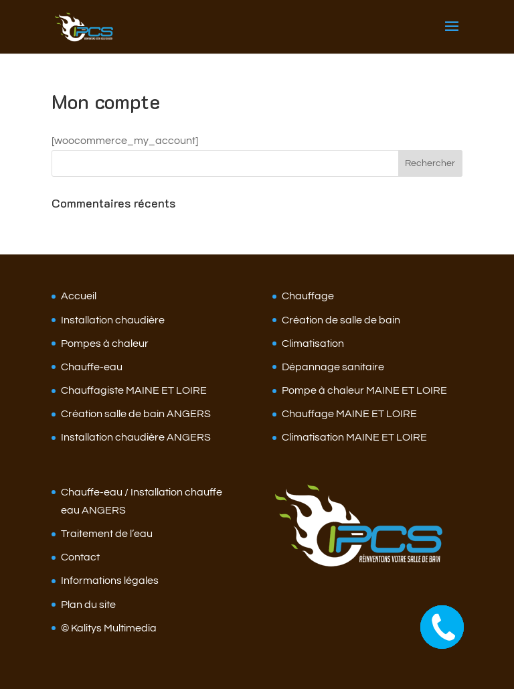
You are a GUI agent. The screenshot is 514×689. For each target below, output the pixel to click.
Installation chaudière (113, 320)
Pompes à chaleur (105, 343)
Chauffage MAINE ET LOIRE (349, 413)
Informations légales (110, 580)
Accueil (78, 296)
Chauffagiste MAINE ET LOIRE (134, 390)
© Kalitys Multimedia (109, 628)
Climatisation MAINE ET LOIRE (354, 437)
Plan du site (88, 604)
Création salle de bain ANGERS (136, 413)
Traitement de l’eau (107, 533)
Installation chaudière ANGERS (136, 437)
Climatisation (313, 343)
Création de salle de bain (341, 320)
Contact (80, 557)
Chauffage (308, 296)
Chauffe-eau (91, 367)
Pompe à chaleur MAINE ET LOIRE (364, 390)
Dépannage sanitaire (333, 367)
